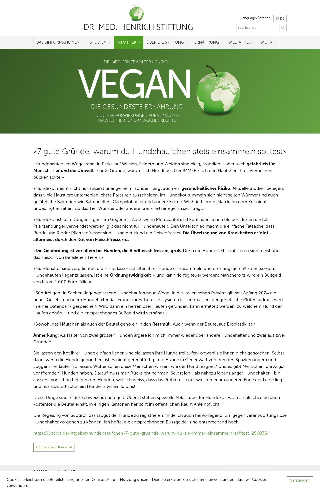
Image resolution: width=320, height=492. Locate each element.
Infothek (126, 42)
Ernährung (206, 42)
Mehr (266, 42)
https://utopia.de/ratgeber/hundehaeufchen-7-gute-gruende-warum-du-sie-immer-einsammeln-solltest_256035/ (151, 433)
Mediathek (240, 42)
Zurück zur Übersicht (55, 447)
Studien (98, 42)
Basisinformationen (58, 42)
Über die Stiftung (165, 42)
